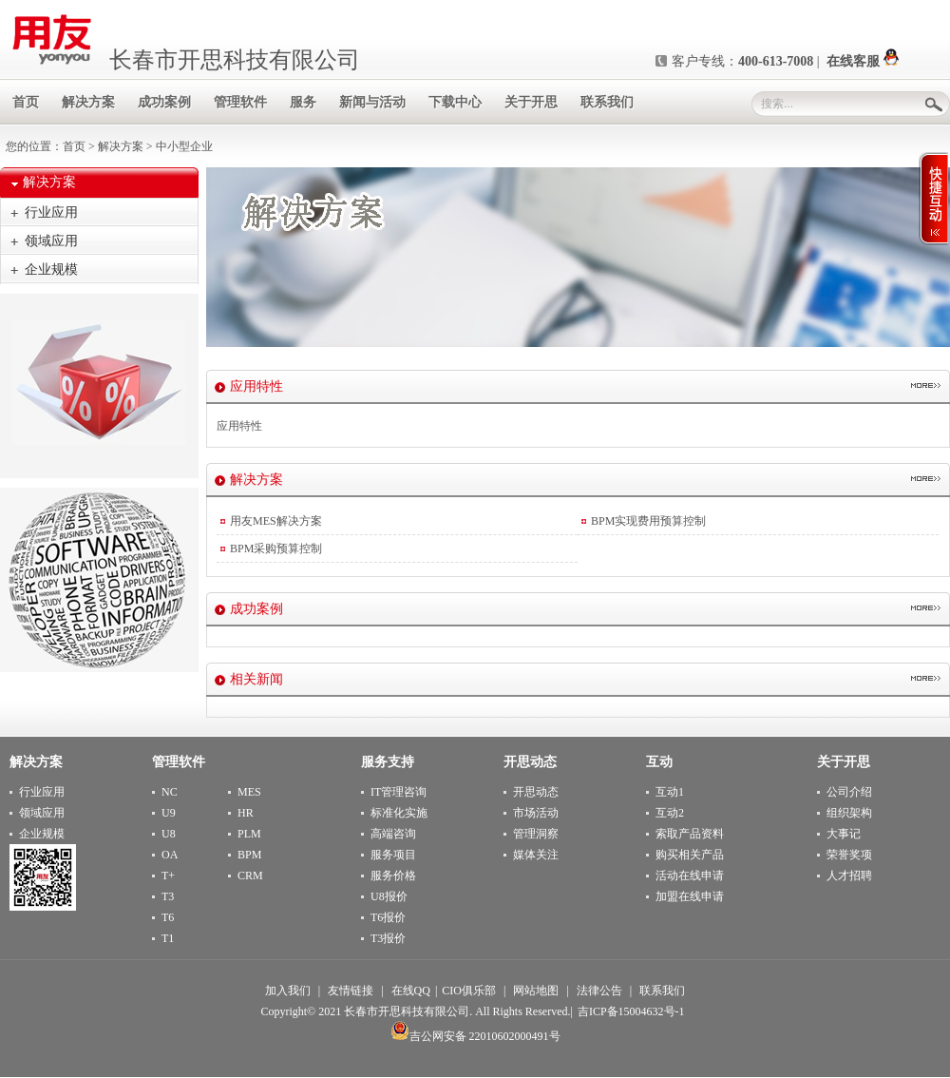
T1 (168, 938)
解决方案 (120, 146)
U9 (169, 812)
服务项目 (393, 854)
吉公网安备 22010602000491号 (475, 1036)
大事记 (843, 833)
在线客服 (862, 61)
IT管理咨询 (398, 792)
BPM (249, 854)
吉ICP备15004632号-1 (631, 1011)
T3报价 (388, 938)
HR (246, 812)
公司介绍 (849, 792)
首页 (74, 146)
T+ (168, 875)
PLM (249, 833)
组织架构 (849, 812)
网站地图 (536, 990)
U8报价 (389, 896)
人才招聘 (849, 875)
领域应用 (51, 241)
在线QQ (410, 990)
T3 (168, 896)
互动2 (670, 812)
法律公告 (599, 990)
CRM (250, 875)
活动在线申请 (690, 875)
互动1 (670, 792)
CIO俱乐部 (469, 990)
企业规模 (51, 269)
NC (170, 792)
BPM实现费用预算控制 (648, 521)
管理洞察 (536, 833)
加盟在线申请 (690, 896)
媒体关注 (536, 854)
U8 (169, 833)
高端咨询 (393, 833)
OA (170, 854)
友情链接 (350, 990)
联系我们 (662, 990)
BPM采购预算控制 (276, 548)
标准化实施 (399, 812)
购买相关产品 (690, 854)
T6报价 (388, 917)
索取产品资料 (690, 833)
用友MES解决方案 (276, 521)
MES (249, 792)
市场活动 (536, 812)
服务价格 (393, 875)
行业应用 (51, 212)
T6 (168, 917)
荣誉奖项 (849, 854)
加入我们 (288, 990)
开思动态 (536, 792)
